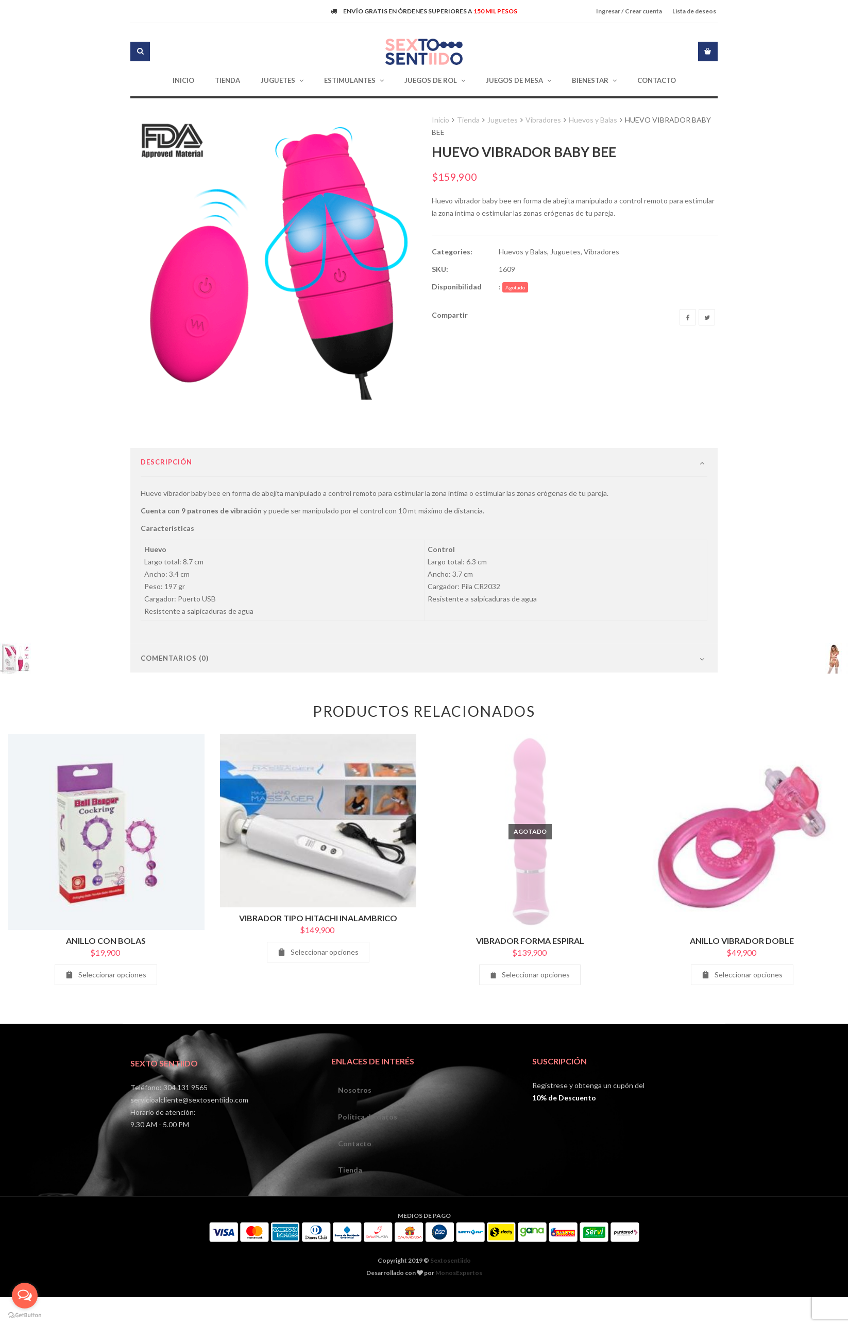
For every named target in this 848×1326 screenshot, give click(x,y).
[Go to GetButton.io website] (24, 1315)
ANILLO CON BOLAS (106, 974)
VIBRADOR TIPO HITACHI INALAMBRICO (318, 952)
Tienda (468, 119)
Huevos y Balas (593, 119)
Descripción (166, 496)
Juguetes (502, 119)
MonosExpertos (458, 1311)
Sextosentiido (450, 1299)
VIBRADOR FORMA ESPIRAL (530, 974)
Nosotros (355, 1124)
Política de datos (368, 1152)
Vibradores (543, 119)
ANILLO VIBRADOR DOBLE (742, 974)
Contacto (355, 1180)
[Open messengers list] (25, 1295)
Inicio (440, 119)
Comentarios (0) (175, 692)
